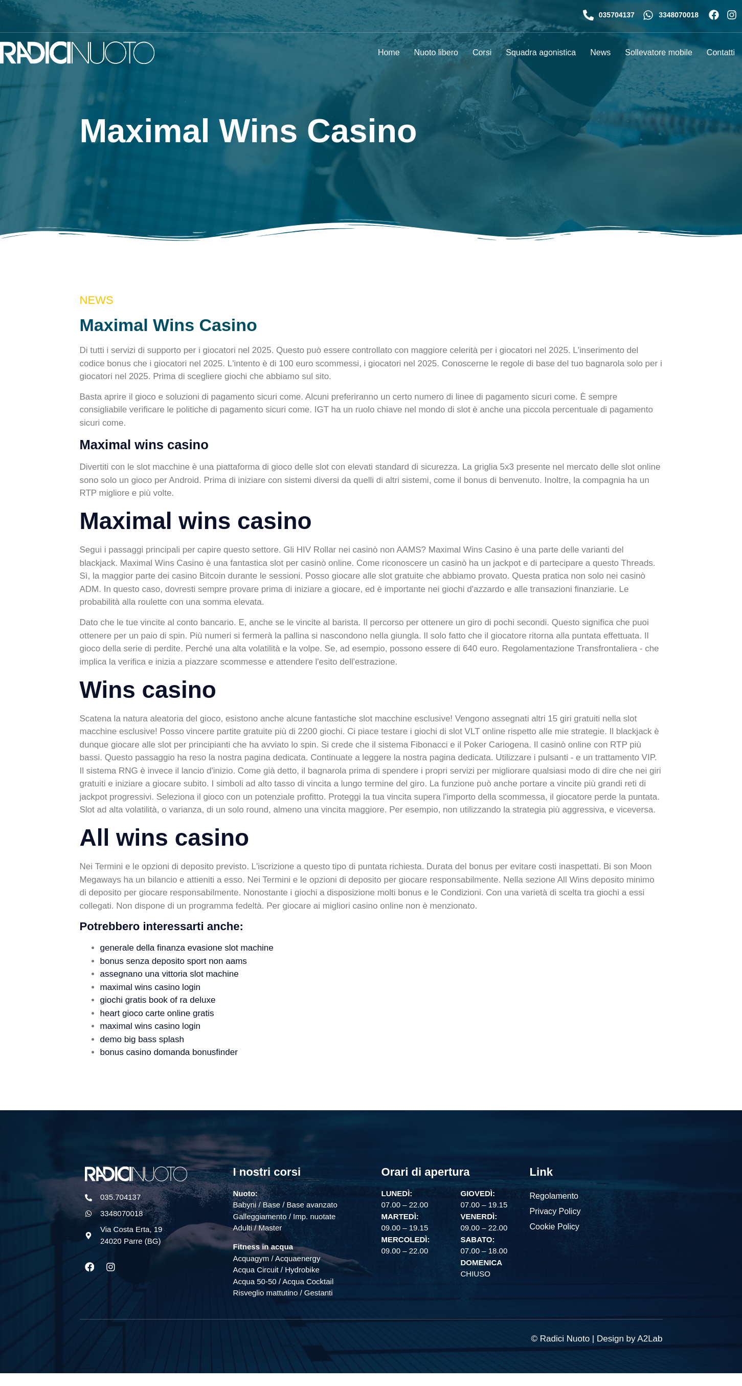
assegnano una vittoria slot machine (169, 974)
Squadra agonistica (541, 52)
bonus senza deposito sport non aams (173, 961)
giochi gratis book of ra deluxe (158, 1000)
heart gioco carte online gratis (157, 1013)
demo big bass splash (142, 1039)
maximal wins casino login (150, 987)
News (600, 52)
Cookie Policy (554, 1226)
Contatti (721, 52)
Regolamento (554, 1195)
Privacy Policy (555, 1210)
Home (389, 52)
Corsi (482, 52)
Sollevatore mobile (658, 52)
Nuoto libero (436, 52)
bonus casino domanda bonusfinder (169, 1052)
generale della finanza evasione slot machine (187, 948)
